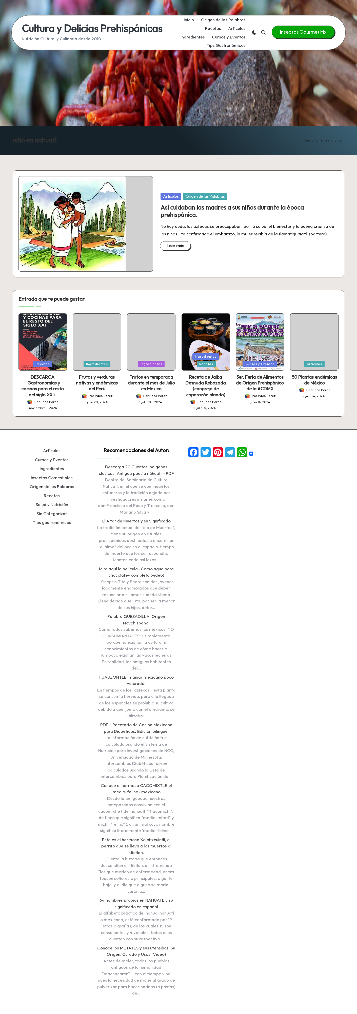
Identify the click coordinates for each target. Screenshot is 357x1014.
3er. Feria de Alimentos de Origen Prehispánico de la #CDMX (260, 383)
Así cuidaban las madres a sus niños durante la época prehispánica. (232, 211)
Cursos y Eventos (260, 364)
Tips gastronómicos (52, 522)
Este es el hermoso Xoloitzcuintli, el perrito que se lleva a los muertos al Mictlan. (136, 846)
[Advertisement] (178, 87)
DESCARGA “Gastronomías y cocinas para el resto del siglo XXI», (42, 386)
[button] (303, 32)
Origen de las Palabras (205, 196)
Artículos (171, 196)
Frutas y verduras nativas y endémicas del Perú (97, 383)
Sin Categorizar (52, 513)
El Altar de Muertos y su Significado (136, 520)
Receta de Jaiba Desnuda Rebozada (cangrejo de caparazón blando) (205, 386)
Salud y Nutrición (52, 504)
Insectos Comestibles (52, 477)
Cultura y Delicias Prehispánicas (92, 28)
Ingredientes (97, 364)
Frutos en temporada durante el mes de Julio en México (151, 383)
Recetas (43, 364)
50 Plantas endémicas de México (314, 380)
